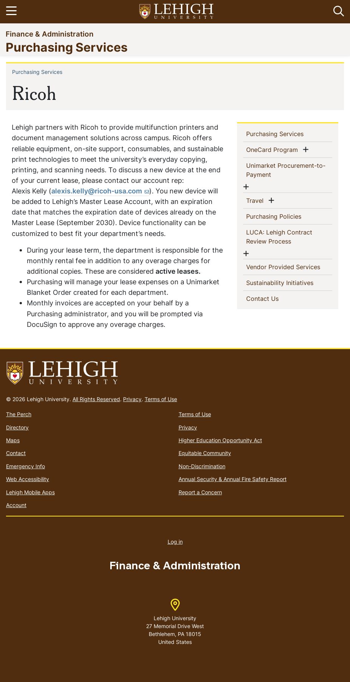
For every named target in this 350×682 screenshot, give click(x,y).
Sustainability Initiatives (289, 282)
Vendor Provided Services (289, 266)
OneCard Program (273, 149)
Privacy (132, 399)
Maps (13, 440)
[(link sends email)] (100, 191)
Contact (16, 453)
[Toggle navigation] (12, 11)
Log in (175, 541)
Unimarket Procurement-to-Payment (285, 170)
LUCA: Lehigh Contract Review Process (281, 236)
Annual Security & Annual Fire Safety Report (233, 479)
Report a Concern (200, 492)
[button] (337, 11)
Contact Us (274, 298)
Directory (17, 427)
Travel (256, 200)
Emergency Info (25, 466)
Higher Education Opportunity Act (220, 440)
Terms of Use (161, 399)
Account (16, 505)
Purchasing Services (67, 46)
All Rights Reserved (96, 399)
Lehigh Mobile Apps (30, 492)
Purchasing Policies (286, 216)
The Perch (18, 414)
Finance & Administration (50, 33)
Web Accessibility (27, 479)
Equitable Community (205, 453)
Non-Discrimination (202, 466)
